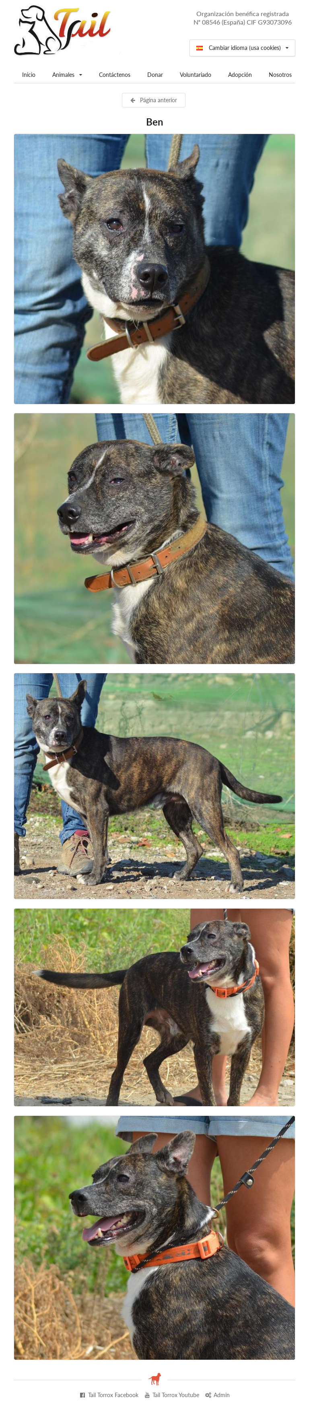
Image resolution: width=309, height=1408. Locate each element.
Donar (155, 74)
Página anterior (153, 100)
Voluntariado (195, 74)
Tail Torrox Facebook (108, 1395)
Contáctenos (114, 74)
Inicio (28, 74)
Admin (217, 1395)
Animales (67, 72)
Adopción (240, 74)
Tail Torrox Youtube (172, 1395)
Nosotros (280, 74)
